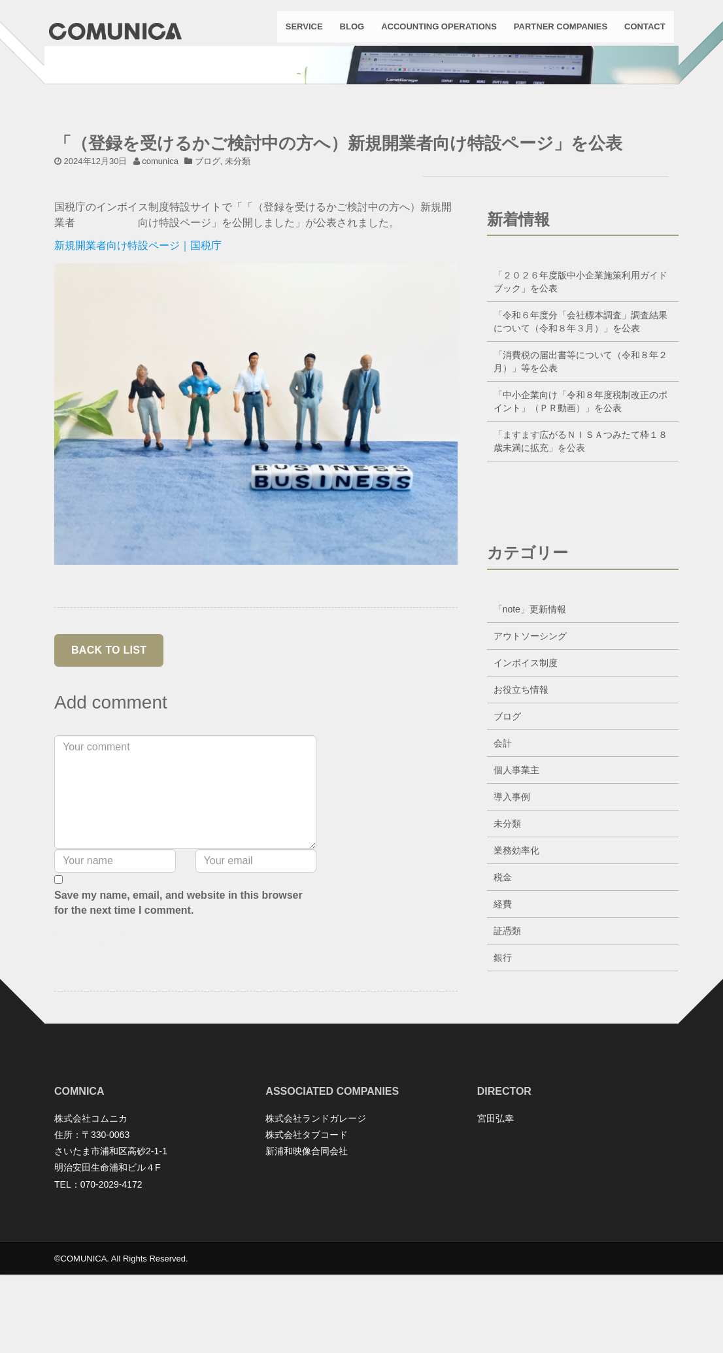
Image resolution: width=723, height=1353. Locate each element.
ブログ (207, 250)
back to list (108, 738)
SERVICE (299, 32)
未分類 (237, 250)
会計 (503, 832)
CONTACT (639, 32)
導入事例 (512, 885)
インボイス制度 (526, 751)
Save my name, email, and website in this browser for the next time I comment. (178, 991)
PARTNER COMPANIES (555, 32)
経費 (503, 993)
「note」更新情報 (530, 698)
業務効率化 (516, 939)
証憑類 (507, 1019)
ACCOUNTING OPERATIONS (434, 32)
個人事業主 (516, 859)
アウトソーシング (530, 725)
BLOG (347, 32)
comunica (160, 250)
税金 (503, 966)
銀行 (503, 1046)
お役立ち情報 (521, 778)
